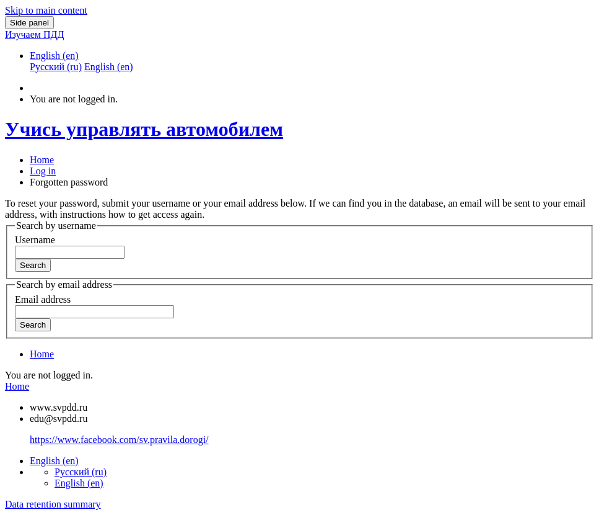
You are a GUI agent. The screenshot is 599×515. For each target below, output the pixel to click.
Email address (43, 299)
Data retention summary (53, 504)
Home (42, 159)
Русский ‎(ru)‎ (81, 472)
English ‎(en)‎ (54, 55)
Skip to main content (46, 10)
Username (35, 240)
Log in (43, 171)
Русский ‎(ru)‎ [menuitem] (56, 66)
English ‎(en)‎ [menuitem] (108, 66)
